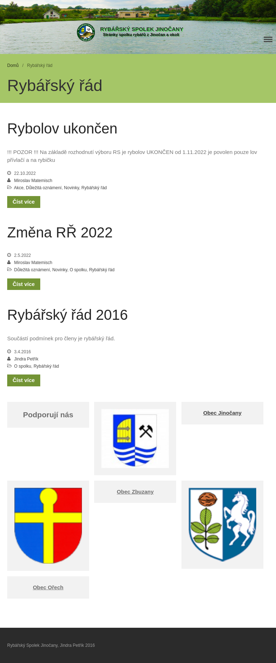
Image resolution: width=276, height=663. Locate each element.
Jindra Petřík (26, 359)
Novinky (71, 187)
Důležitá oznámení (43, 187)
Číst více (24, 202)
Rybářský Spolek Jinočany (141, 29)
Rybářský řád (94, 187)
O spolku (78, 269)
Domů (13, 65)
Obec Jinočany (222, 413)
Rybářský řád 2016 (67, 315)
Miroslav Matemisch (33, 180)
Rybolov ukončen (62, 128)
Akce (19, 187)
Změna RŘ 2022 (59, 232)
